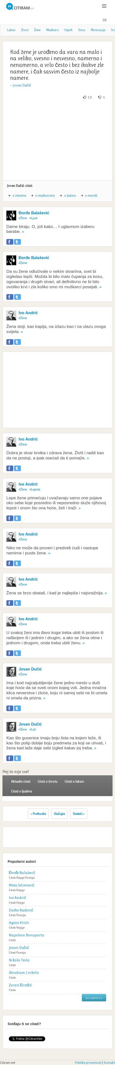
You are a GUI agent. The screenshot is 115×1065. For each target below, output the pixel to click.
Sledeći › (79, 814)
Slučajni (59, 814)
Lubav (11, 30)
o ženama (19, 195)
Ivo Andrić (28, 313)
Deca (81, 30)
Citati (12, 877)
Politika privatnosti (88, 1063)
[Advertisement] (57, 140)
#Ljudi (33, 218)
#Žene (23, 218)
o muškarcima (45, 195)
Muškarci (52, 30)
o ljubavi (70, 195)
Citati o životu (47, 781)
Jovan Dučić (22, 85)
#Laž (32, 729)
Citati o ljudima (21, 791)
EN (104, 20)
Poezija (30, 877)
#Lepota (34, 489)
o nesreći (91, 195)
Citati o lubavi (74, 781)
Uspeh (68, 30)
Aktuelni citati (20, 781)
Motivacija (98, 30)
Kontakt (109, 1063)
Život (25, 30)
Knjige (20, 877)
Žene (37, 30)
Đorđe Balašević (34, 213)
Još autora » (94, 998)
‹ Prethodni (38, 814)
